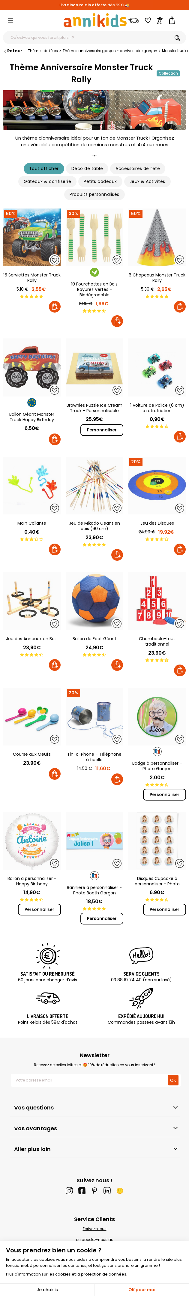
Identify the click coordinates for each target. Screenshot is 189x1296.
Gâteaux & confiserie (47, 181)
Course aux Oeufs (32, 754)
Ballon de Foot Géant (94, 638)
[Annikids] (95, 20)
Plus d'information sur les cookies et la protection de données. (66, 1274)
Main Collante (31, 523)
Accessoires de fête (138, 168)
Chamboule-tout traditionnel (157, 641)
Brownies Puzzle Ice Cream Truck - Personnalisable (94, 408)
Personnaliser (102, 430)
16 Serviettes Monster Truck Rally (32, 277)
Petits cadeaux (100, 181)
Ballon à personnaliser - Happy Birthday (32, 881)
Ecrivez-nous (94, 1228)
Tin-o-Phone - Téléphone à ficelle (94, 756)
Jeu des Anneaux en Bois (32, 638)
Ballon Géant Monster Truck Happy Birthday (31, 417)
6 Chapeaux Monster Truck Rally (157, 277)
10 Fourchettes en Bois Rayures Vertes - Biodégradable (94, 289)
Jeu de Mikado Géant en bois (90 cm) (94, 525)
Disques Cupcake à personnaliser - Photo (157, 881)
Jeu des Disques (157, 523)
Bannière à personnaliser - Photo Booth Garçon (94, 890)
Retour (12, 51)
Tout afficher (44, 168)
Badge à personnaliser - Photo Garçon (157, 766)
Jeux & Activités (147, 181)
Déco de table (87, 168)
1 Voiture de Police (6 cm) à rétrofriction (157, 408)
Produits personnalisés (94, 194)
